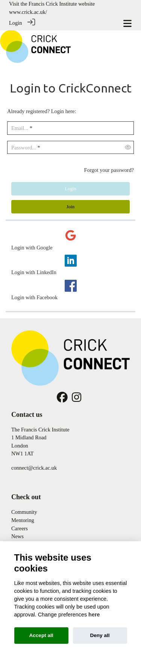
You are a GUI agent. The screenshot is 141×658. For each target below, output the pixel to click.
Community (24, 512)
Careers (19, 528)
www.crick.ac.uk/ (28, 12)
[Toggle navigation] (127, 23)
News (17, 536)
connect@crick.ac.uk (34, 468)
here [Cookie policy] (94, 615)
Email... (19, 128)
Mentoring (22, 520)
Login (15, 23)
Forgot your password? (109, 170)
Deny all (99, 635)
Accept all (41, 635)
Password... (23, 148)
